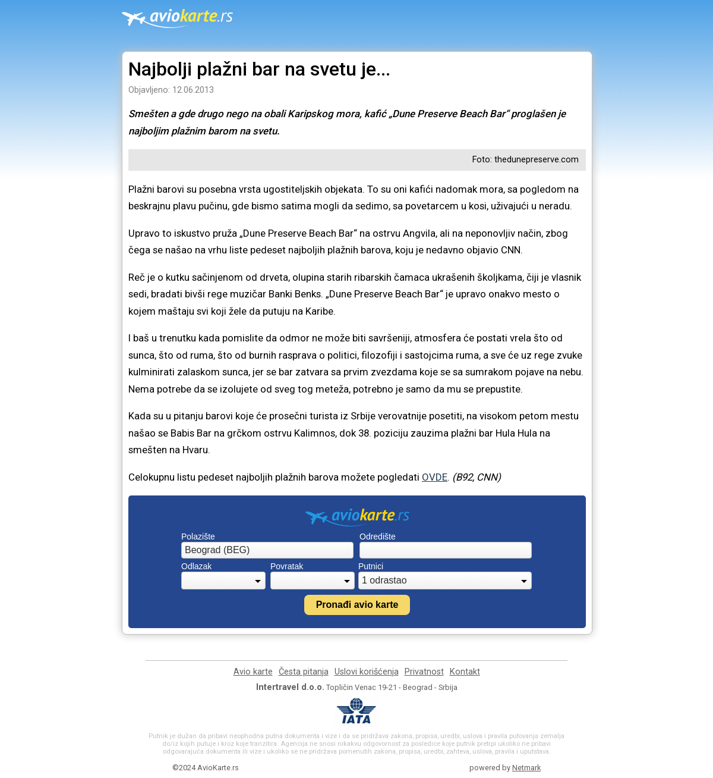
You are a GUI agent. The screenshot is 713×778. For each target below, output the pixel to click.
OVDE (434, 477)
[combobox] (267, 550)
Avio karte (253, 672)
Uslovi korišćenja (367, 672)
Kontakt (465, 672)
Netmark (526, 767)
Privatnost (424, 672)
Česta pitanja (304, 672)
